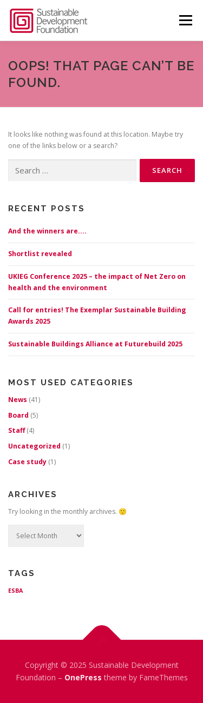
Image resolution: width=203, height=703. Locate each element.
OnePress (83, 677)
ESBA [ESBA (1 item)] (15, 590)
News (17, 399)
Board (18, 415)
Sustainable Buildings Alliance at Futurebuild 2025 (95, 344)
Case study (27, 461)
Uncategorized (34, 446)
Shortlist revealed (40, 253)
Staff (16, 430)
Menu (185, 20)
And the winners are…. (47, 231)
